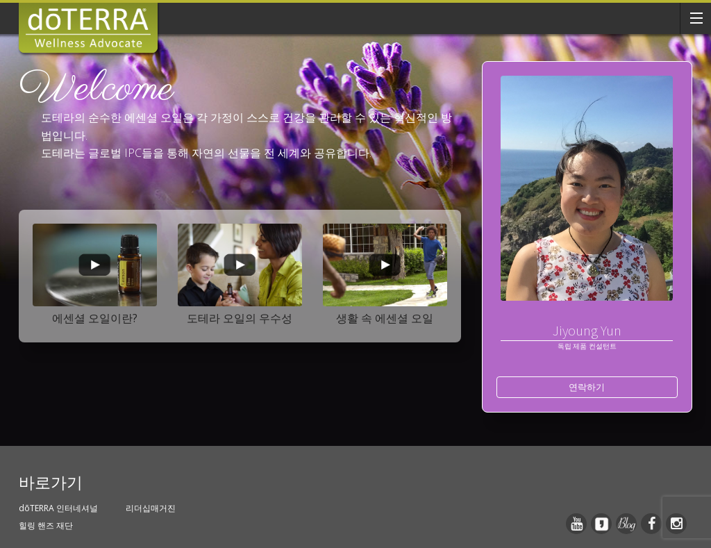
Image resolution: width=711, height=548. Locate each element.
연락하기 (587, 387)
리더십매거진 (151, 508)
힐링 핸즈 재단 (46, 525)
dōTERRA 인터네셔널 (58, 508)
